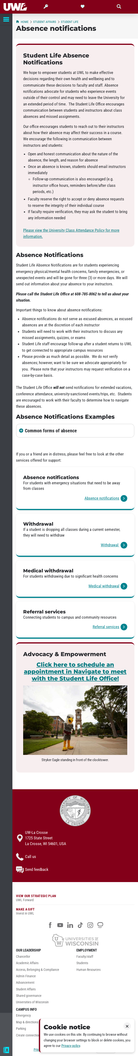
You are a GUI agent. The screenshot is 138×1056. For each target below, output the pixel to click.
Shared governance (29, 996)
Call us (26, 857)
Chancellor (23, 957)
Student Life (69, 22)
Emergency (23, 1016)
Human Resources (88, 970)
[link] (75, 488)
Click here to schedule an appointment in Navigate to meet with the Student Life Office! (75, 671)
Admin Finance (26, 976)
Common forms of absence (51, 431)
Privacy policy (70, 1046)
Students (82, 963)
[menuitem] (45, 958)
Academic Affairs (27, 963)
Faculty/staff (84, 957)
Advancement (25, 983)
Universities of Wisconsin (32, 1002)
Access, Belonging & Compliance (37, 970)
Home (22, 22)
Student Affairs (44, 22)
